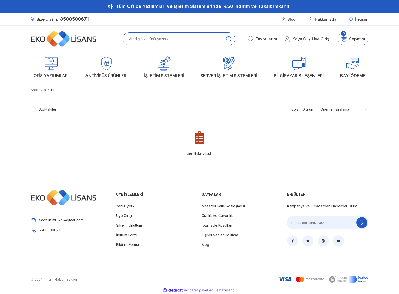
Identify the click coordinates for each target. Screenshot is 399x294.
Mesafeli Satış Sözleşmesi (223, 206)
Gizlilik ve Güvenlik (217, 215)
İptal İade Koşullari (217, 225)
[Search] (179, 38)
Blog (205, 244)
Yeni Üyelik (125, 206)
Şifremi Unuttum (129, 225)
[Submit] (361, 222)
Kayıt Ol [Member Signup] (299, 38)
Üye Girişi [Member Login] (321, 38)
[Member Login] (287, 39)
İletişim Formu (127, 235)
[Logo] (64, 39)
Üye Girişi (124, 215)
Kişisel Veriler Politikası (220, 235)
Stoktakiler (47, 109)
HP (53, 90)
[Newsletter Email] (327, 222)
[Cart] (353, 39)
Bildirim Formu (127, 244)
